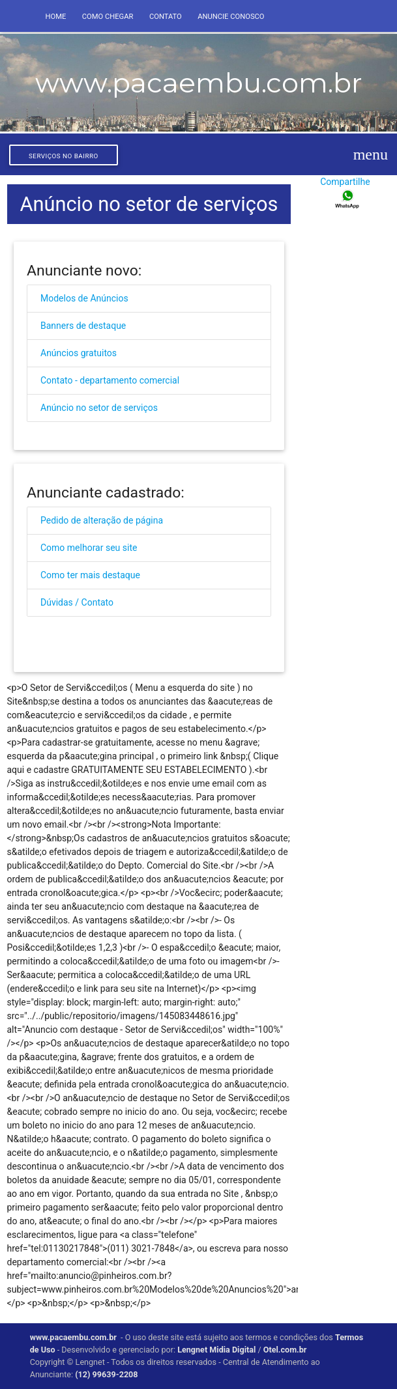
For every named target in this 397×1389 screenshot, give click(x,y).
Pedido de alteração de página (101, 520)
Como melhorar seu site (88, 547)
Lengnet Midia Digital (216, 1349)
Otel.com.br (286, 1349)
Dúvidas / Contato (76, 602)
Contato (165, 16)
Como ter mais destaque (90, 575)
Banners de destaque (83, 325)
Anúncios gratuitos (78, 353)
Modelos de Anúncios (84, 298)
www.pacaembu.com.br (73, 1337)
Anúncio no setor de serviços (99, 407)
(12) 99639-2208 (106, 1374)
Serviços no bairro (63, 156)
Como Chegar (108, 16)
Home (55, 16)
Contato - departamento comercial (109, 380)
